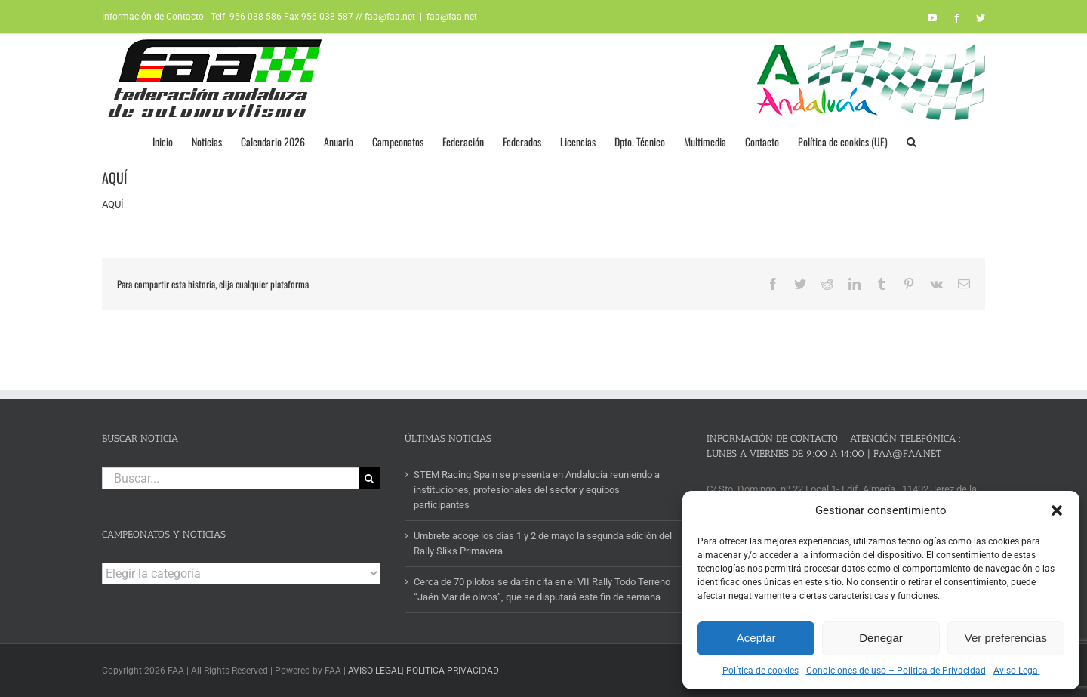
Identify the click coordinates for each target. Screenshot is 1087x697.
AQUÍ (113, 204)
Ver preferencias (1006, 637)
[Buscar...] (230, 478)
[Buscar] (369, 478)
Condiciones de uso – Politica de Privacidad (896, 670)
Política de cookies (760, 670)
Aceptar (756, 637)
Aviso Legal (1016, 670)
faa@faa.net (451, 16)
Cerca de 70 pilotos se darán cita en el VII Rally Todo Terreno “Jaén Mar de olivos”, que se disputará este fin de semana (542, 589)
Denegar (881, 637)
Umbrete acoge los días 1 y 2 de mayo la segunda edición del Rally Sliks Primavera (543, 543)
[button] (1056, 510)
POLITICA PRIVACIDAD (452, 670)
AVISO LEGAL (375, 670)
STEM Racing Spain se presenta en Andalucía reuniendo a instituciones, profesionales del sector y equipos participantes (537, 489)
